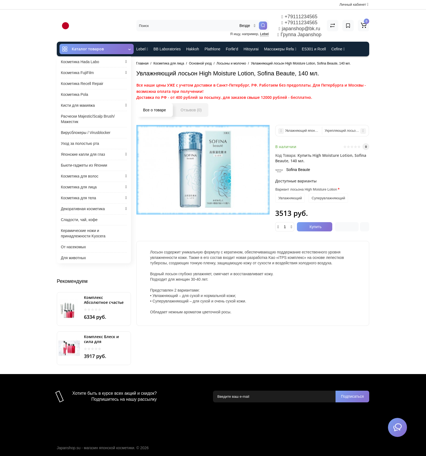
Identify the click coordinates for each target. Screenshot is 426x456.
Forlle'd (232, 49)
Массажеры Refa (280, 49)
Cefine (337, 49)
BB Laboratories (167, 49)
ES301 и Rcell (314, 49)
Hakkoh (192, 49)
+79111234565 (299, 16)
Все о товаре (154, 110)
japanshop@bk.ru (299, 28)
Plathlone (212, 49)
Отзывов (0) (191, 110)
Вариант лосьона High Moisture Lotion (306, 189)
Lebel (264, 34)
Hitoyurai (251, 49)
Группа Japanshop (299, 34)
